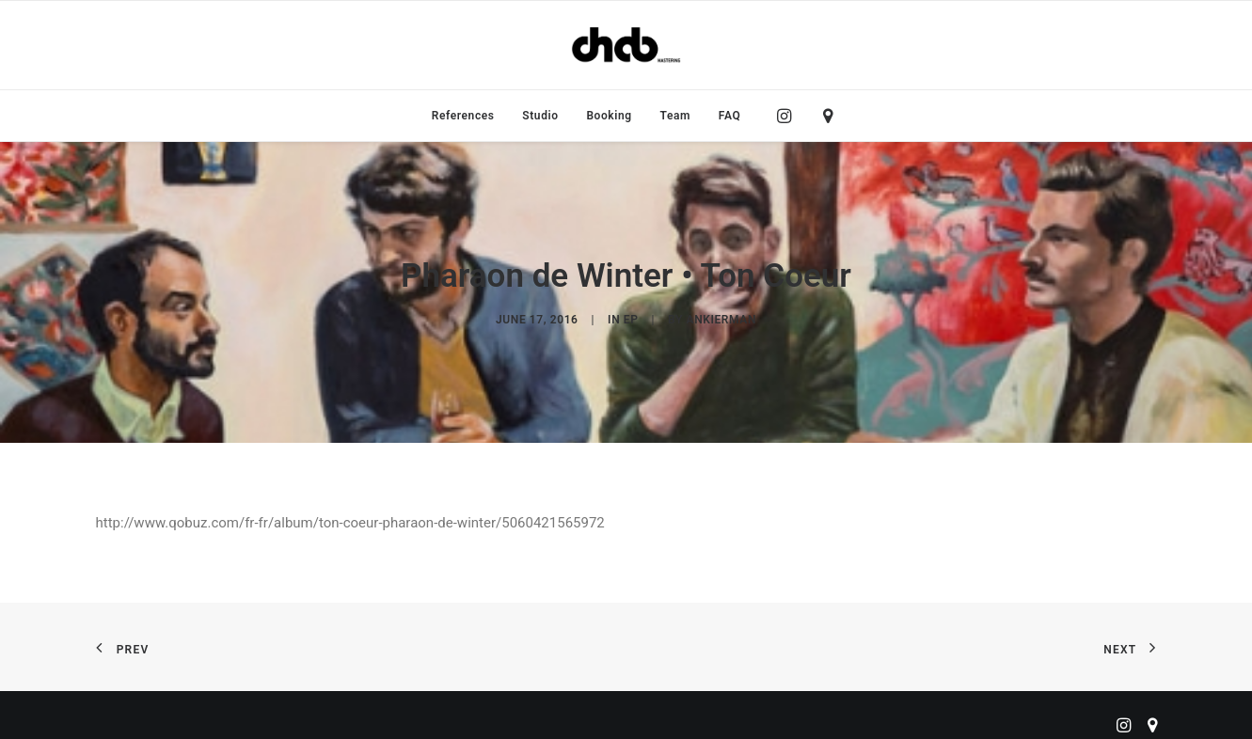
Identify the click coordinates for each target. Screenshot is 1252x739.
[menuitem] (463, 115)
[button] (788, 115)
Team (675, 115)
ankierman (721, 314)
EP (631, 314)
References (463, 115)
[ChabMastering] (625, 45)
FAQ (730, 115)
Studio (540, 115)
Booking (608, 115)
